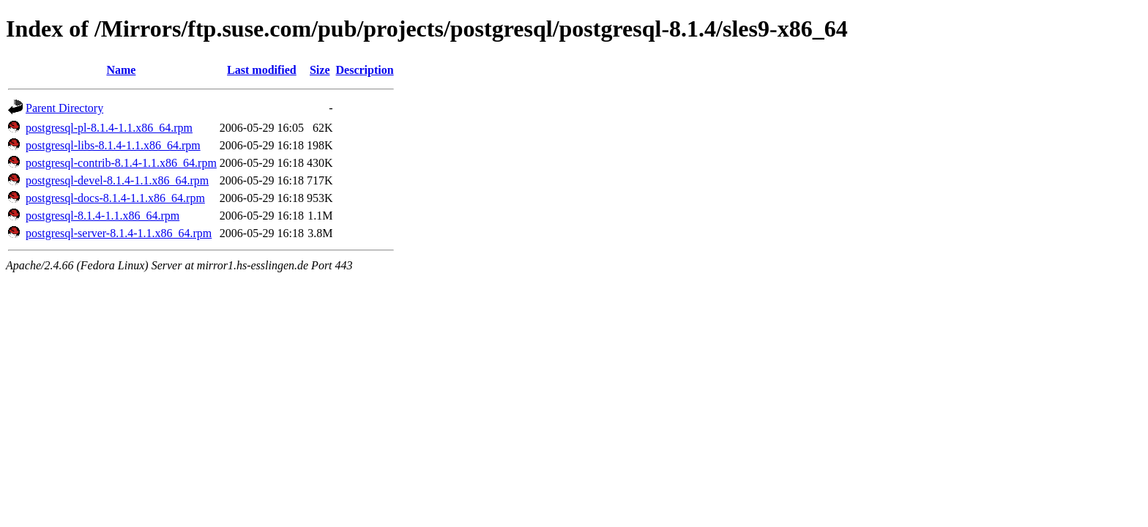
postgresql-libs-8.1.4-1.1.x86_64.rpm (113, 145)
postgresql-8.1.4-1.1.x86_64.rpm (102, 215)
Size (320, 70)
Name (120, 70)
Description (365, 70)
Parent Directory (64, 108)
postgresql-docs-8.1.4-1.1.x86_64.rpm (115, 198)
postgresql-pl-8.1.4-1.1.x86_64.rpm (109, 128)
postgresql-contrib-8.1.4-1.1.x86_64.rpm (121, 163)
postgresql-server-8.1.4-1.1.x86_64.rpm (119, 233)
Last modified (262, 70)
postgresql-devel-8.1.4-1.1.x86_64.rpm (117, 180)
